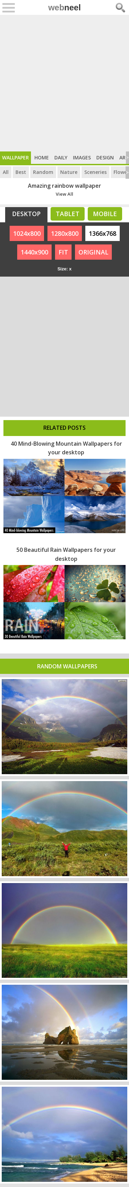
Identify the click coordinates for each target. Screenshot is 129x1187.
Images (82, 157)
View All (64, 194)
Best (20, 172)
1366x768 (102, 233)
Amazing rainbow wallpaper (64, 185)
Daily (60, 157)
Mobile (105, 214)
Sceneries (95, 172)
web (64, 7)
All (6, 172)
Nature (68, 172)
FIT (63, 252)
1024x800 (27, 233)
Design (105, 157)
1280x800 (64, 233)
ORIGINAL (93, 252)
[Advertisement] (64, 83)
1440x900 (34, 252)
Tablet (67, 214)
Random (43, 172)
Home (41, 157)
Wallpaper (15, 157)
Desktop (26, 214)
